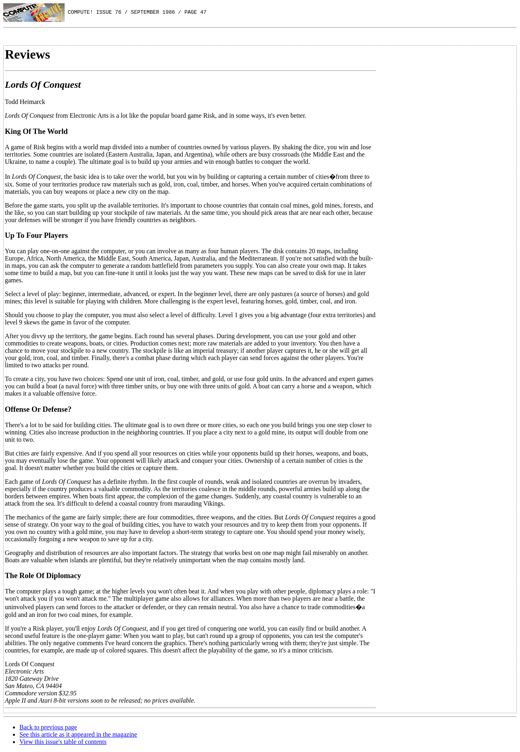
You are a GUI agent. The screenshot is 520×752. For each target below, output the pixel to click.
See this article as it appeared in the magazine (78, 734)
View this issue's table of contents (63, 741)
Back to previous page (48, 727)
